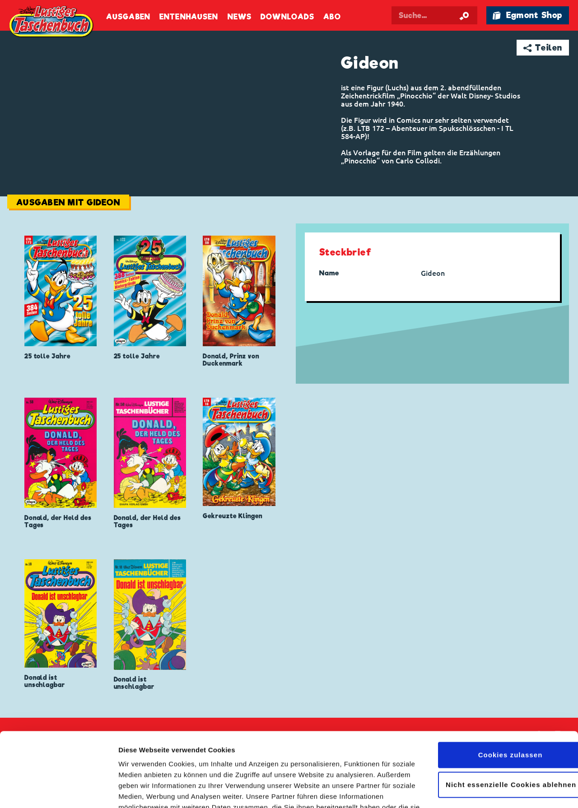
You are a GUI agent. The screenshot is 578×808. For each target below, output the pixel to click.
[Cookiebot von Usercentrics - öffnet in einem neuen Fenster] (58, 790)
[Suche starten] (464, 15)
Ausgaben (128, 17)
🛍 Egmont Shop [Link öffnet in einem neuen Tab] (527, 15)
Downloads (287, 17)
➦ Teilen (543, 47)
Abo (331, 17)
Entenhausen (188, 17)
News (240, 17)
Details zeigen (141, 790)
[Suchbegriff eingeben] (434, 15)
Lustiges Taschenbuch (52, 22)
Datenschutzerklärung (288, 765)
